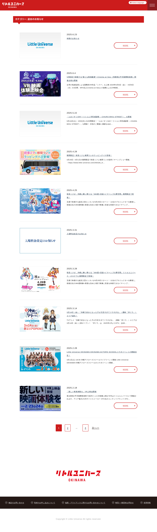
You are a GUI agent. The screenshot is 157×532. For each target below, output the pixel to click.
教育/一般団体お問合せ (124, 503)
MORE (126, 45)
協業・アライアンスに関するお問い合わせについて (85, 503)
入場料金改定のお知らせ (77, 234)
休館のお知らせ (73, 38)
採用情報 (147, 503)
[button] (152, 5)
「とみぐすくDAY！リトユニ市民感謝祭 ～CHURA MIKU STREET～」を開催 (99, 117)
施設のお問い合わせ (16, 503)
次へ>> (95, 427)
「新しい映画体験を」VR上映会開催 (81, 391)
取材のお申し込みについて (44, 503)
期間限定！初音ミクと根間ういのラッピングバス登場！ (89, 155)
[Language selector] (138, 3)
